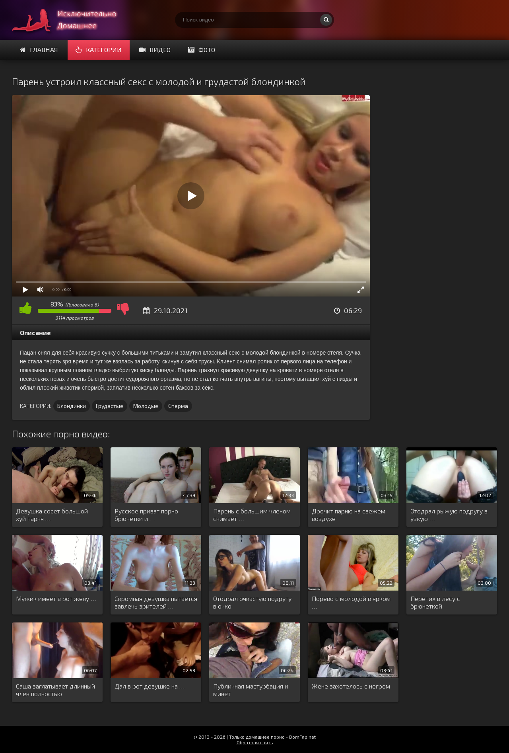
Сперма (178, 405)
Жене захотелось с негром (351, 686)
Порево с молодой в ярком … (351, 602)
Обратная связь (255, 742)
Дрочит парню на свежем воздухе (348, 514)
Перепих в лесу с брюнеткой (435, 602)
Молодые (145, 405)
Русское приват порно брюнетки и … (146, 514)
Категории (99, 49)
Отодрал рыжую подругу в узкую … (449, 514)
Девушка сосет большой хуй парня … (52, 514)
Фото (201, 49)
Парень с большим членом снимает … (252, 514)
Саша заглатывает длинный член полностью (55, 689)
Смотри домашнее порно (71, 20)
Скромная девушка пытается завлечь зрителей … (156, 602)
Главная (39, 49)
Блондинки (71, 405)
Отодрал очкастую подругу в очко (252, 602)
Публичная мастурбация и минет (250, 689)
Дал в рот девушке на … (150, 686)
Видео (155, 49)
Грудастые (109, 405)
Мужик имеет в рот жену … (56, 598)
